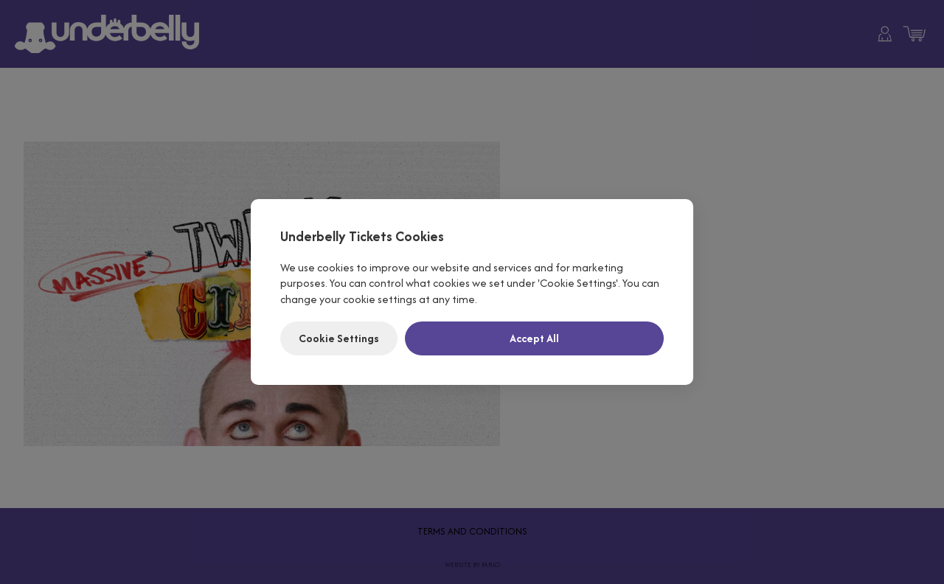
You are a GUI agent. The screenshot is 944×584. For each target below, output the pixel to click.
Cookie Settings (339, 338)
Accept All (534, 338)
